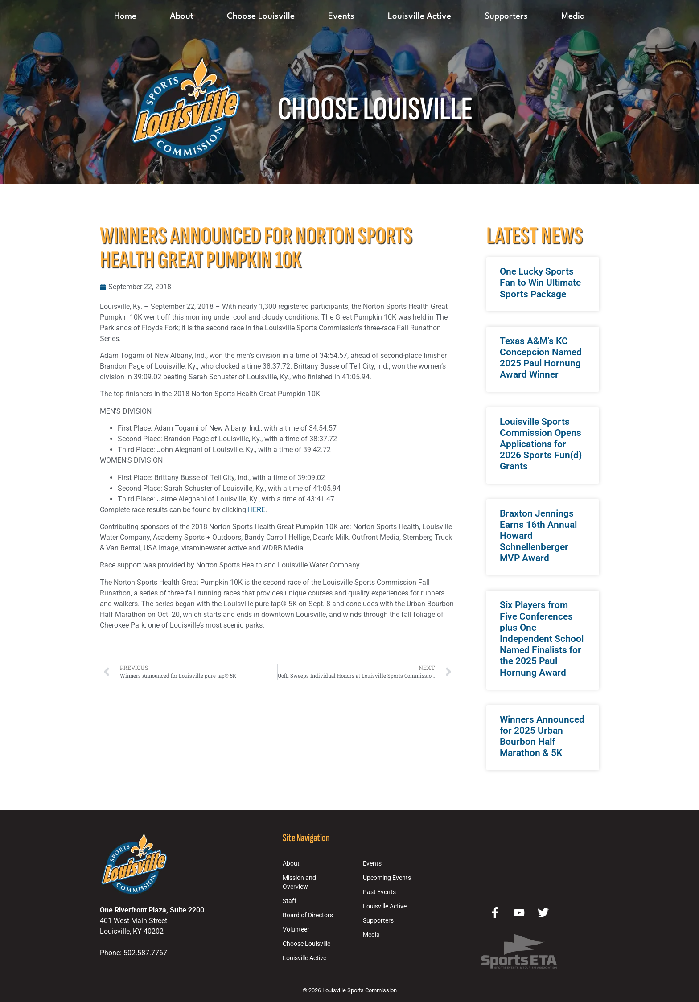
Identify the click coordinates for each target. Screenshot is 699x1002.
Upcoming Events (387, 878)
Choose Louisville (261, 16)
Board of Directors (308, 915)
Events (341, 16)
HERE (256, 509)
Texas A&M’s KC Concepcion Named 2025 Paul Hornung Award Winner (541, 358)
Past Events (379, 892)
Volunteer (296, 929)
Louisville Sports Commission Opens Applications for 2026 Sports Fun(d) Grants (541, 444)
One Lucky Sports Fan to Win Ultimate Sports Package (540, 282)
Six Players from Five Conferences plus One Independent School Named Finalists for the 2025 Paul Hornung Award (542, 639)
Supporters (506, 16)
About (181, 16)
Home (125, 16)
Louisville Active (419, 16)
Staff (289, 901)
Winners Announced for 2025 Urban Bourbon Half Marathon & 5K (542, 736)
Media (573, 16)
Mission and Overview (299, 882)
